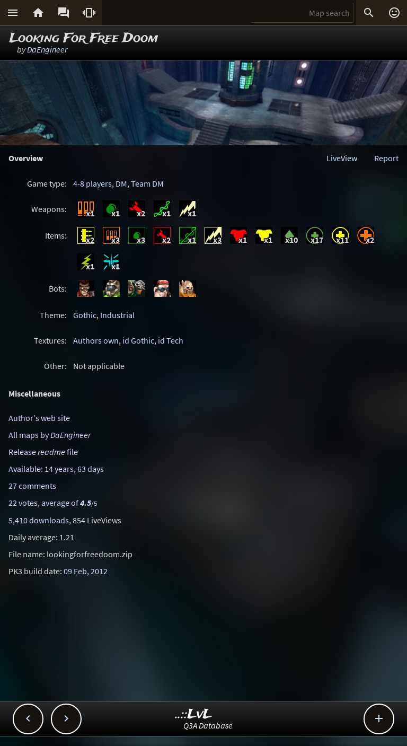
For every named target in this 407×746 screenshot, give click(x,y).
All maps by (49, 434)
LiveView (341, 158)
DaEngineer (47, 49)
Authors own (96, 340)
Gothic (84, 315)
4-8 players (92, 183)
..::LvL (193, 714)
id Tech (170, 340)
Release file (43, 451)
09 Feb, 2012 (86, 571)
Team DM (147, 183)
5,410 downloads (38, 520)
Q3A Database (208, 725)
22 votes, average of (52, 502)
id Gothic (138, 340)
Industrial (117, 315)
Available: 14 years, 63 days (56, 468)
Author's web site (39, 418)
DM (121, 183)
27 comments (32, 485)
